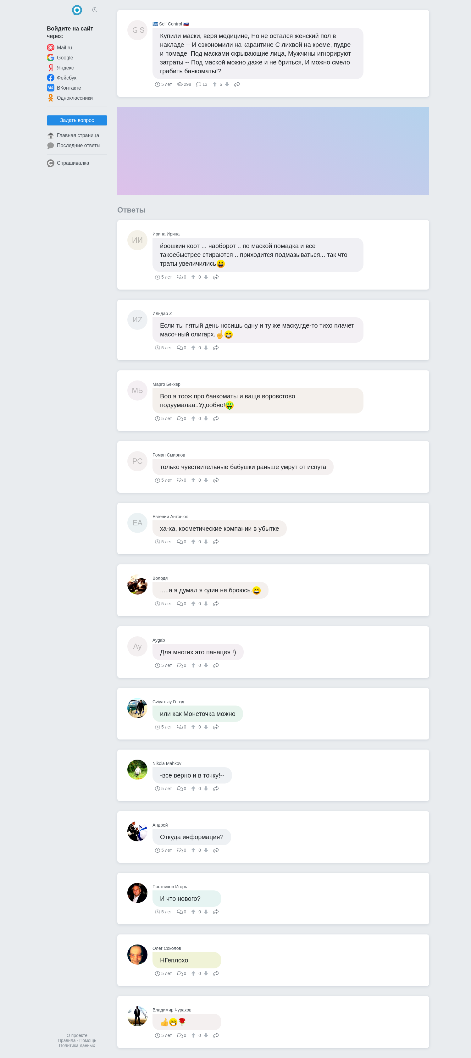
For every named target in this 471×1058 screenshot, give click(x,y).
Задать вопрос (77, 120)
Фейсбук (61, 77)
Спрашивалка (68, 163)
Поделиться (237, 83)
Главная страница (73, 135)
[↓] (226, 84)
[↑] (216, 84)
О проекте (77, 1035)
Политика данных (77, 1045)
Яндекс (60, 67)
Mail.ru (59, 47)
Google (60, 57)
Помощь (87, 1040)
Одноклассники (70, 98)
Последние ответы (73, 145)
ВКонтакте (64, 87)
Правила (67, 1040)
